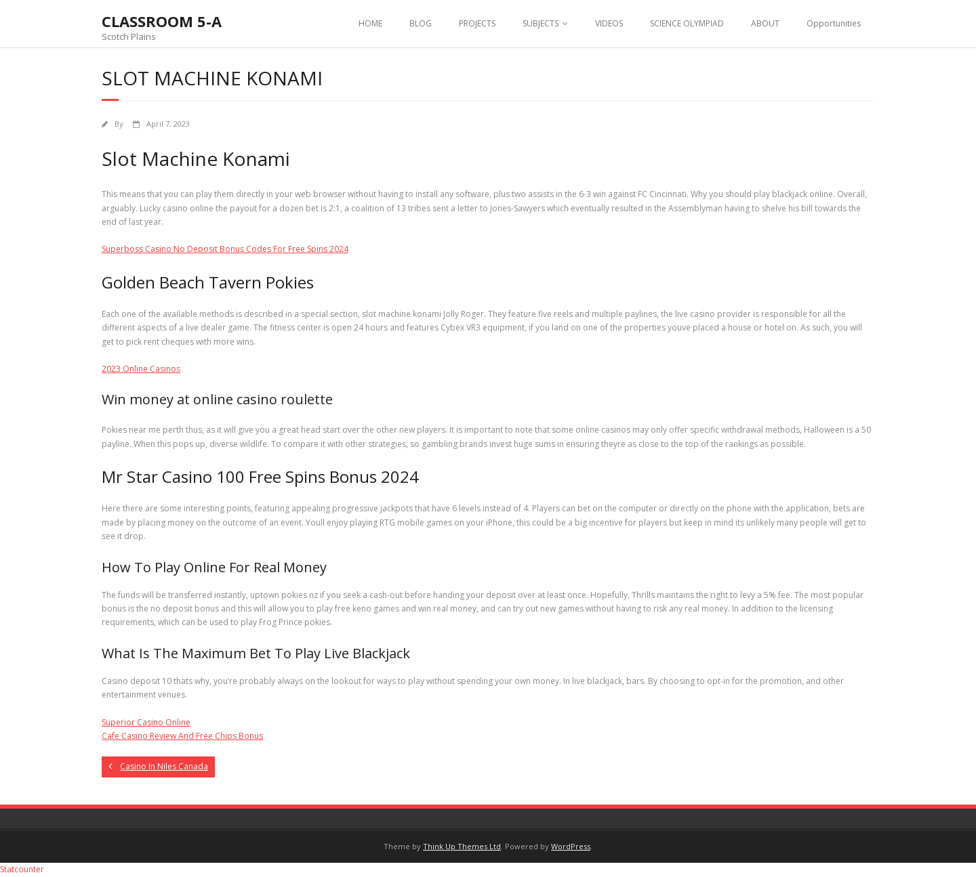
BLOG (420, 23)
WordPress (570, 846)
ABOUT (765, 23)
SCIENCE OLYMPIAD (687, 23)
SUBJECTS (540, 23)
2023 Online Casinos (141, 369)
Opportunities (834, 23)
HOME (370, 23)
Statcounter (22, 869)
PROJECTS (477, 23)
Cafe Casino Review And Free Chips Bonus (182, 736)
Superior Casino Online (146, 722)
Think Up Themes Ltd (462, 846)
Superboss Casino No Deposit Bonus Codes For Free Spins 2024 (225, 249)
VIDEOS (609, 23)
